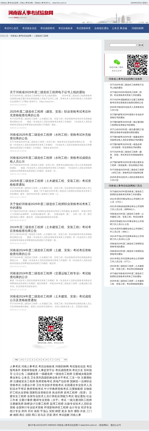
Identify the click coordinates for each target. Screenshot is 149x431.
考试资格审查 (83, 28)
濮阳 (76, 411)
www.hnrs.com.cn (88, 425)
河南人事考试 (29, 366)
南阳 (16, 414)
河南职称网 (137, 28)
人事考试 (15, 366)
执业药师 (57, 392)
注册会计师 (28, 385)
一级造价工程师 (62, 373)
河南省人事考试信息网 (20, 36)
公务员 (115, 28)
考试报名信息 (29, 28)
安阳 (51, 411)
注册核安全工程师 (24, 381)
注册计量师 (26, 399)
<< (22, 360)
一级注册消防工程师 (79, 399)
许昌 (83, 411)
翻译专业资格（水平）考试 (49, 399)
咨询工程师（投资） (76, 392)
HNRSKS (52, 425)
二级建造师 (31, 373)
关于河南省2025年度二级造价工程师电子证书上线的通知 (47, 92)
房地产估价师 (61, 381)
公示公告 (18, 373)
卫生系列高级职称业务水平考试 (49, 377)
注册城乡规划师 (82, 373)
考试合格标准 (65, 28)
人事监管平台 (46, 370)
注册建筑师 (17, 403)
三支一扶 (74, 377)
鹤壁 (58, 411)
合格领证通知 (101, 28)
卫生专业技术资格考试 (50, 385)
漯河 (55, 414)
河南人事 (75, 414)
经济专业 (86, 407)
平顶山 (44, 411)
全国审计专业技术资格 (29, 407)
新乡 (64, 411)
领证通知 (80, 396)
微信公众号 (116, 425)
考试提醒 (64, 414)
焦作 (70, 411)
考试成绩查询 (47, 28)
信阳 (28, 414)
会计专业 (74, 407)
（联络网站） (103, 425)
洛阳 (36, 411)
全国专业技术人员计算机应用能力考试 (50, 396)
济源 (49, 414)
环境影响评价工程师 (56, 407)
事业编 (123, 28)
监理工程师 (57, 403)
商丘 (22, 414)
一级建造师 (45, 373)
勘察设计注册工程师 (36, 403)
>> (58, 360)
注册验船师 (76, 388)
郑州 (24, 411)
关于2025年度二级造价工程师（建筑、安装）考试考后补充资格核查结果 (126, 155)
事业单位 (15, 377)
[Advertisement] (51, 65)
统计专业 (15, 411)
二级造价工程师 (41, 36)
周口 (34, 414)
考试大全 (77, 370)
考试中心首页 (11, 28)
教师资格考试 (35, 388)
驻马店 (42, 414)
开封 (30, 411)
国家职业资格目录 (40, 392)
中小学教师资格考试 (56, 388)
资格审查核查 (29, 370)
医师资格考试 (44, 381)
